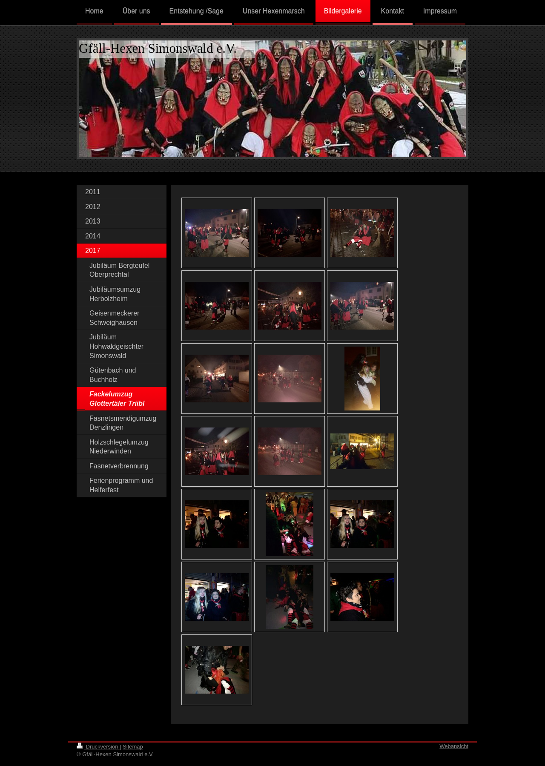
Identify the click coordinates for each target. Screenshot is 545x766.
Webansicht (453, 746)
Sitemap (133, 746)
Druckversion (98, 746)
